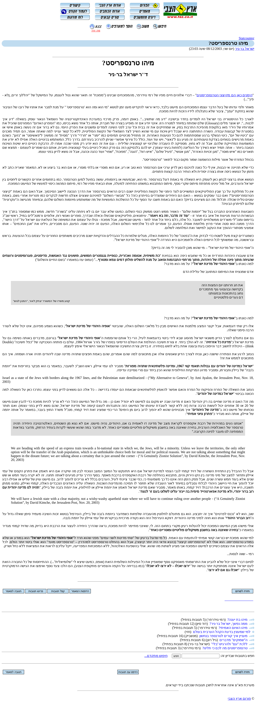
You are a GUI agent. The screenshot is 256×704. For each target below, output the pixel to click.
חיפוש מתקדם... (156, 656)
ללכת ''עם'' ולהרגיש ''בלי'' (229, 644)
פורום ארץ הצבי (239, 698)
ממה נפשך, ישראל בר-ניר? (228, 623)
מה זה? (95, 30)
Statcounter (246, 38)
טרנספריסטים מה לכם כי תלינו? (224, 648)
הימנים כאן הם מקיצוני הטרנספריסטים (224, 95)
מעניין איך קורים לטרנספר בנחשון (223, 636)
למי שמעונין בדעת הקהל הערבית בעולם (221, 632)
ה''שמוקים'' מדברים (233, 640)
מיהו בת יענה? (237, 619)
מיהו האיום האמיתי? (233, 628)
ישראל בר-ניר (244, 48)
